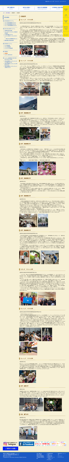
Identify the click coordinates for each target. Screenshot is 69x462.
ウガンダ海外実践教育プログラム (10, 22)
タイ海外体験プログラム (9, 34)
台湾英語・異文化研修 (8, 30)
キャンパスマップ (63, 1)
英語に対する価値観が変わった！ (11, 38)
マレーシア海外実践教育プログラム (11, 25)
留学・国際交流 (39, 453)
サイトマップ (57, 1)
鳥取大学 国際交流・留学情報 (16, 2)
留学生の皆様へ (39, 454)
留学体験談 (8, 12)
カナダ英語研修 (7, 45)
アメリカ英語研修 (8, 46)
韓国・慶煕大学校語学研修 (9, 40)
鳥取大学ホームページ (49, 1)
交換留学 (6, 53)
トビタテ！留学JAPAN (8, 54)
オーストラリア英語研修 (9, 48)
